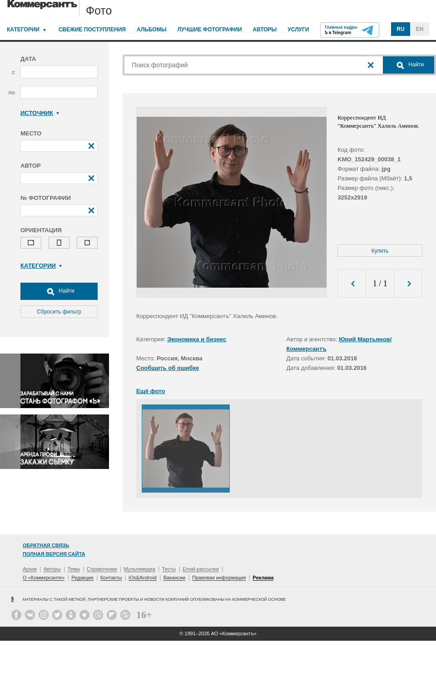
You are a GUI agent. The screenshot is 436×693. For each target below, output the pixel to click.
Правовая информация (219, 577)
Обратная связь (46, 545)
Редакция (82, 577)
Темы (74, 569)
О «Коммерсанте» (43, 577)
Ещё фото (150, 391)
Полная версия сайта (54, 554)
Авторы (265, 29)
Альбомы (152, 29)
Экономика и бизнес (196, 339)
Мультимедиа (139, 569)
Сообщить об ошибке (167, 367)
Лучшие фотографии (209, 29)
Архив (30, 569)
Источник (39, 113)
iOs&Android (143, 577)
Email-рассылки (201, 569)
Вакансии (175, 577)
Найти (59, 291)
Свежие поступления (92, 29)
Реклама (263, 577)
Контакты (111, 577)
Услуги (298, 29)
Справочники (102, 569)
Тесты (169, 569)
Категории (23, 29)
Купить (380, 251)
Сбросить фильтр (59, 312)
